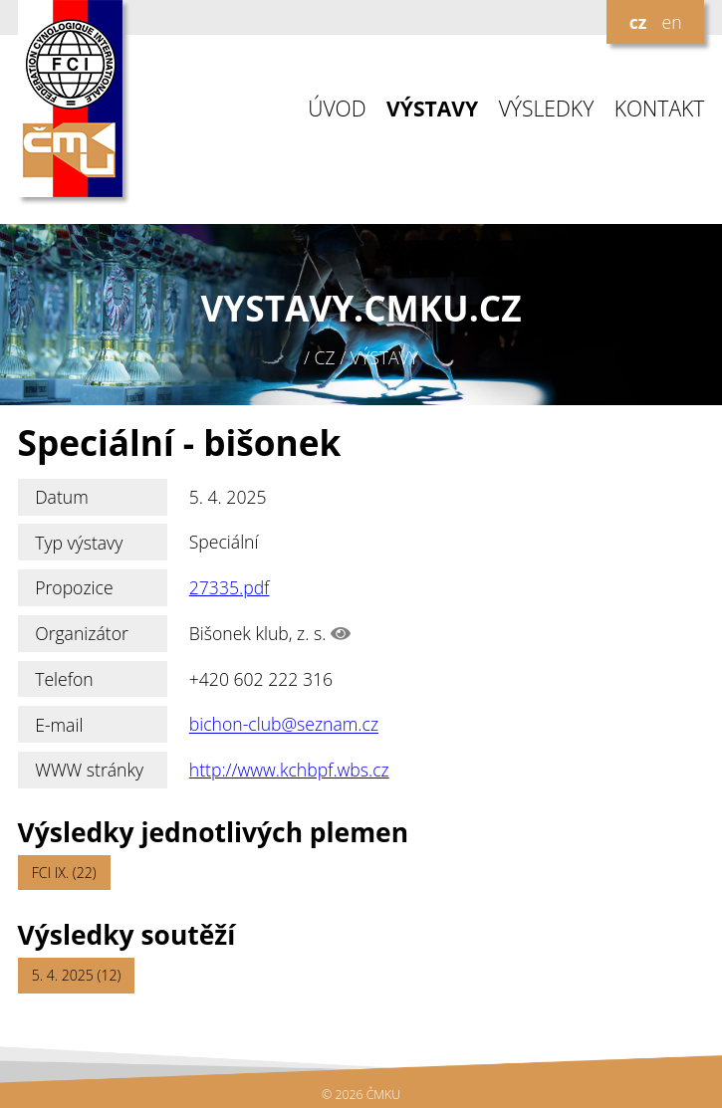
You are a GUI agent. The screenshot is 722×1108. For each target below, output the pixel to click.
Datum (62, 497)
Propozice (74, 587)
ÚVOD (336, 109)
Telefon (64, 679)
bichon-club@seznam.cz (283, 725)
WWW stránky (89, 769)
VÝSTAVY (432, 109)
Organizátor (81, 633)
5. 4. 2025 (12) (76, 975)
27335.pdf (229, 587)
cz (638, 22)
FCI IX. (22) (64, 872)
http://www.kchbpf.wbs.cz (289, 769)
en (671, 22)
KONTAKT (659, 109)
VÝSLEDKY (547, 109)
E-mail (59, 725)
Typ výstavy (78, 542)
